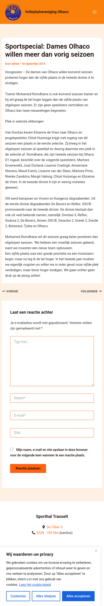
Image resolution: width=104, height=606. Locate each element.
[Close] (96, 550)
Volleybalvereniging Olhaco (47, 12)
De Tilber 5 (54, 527)
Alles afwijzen (46, 596)
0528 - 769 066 (47, 533)
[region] (50, 576)
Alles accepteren (78, 596)
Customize (18, 596)
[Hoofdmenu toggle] (94, 12)
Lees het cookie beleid (35, 584)
